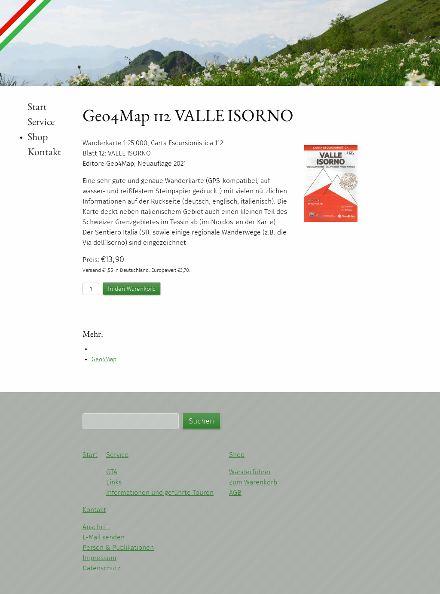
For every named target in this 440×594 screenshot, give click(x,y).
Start (37, 106)
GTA (111, 472)
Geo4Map (104, 359)
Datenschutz (101, 568)
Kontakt (44, 151)
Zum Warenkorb (253, 482)
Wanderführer (250, 472)
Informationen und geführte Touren (160, 492)
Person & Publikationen (118, 547)
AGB (235, 492)
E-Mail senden (103, 537)
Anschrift (96, 527)
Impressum (99, 558)
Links (114, 482)
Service (41, 121)
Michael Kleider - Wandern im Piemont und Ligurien (70, 38)
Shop (38, 136)
